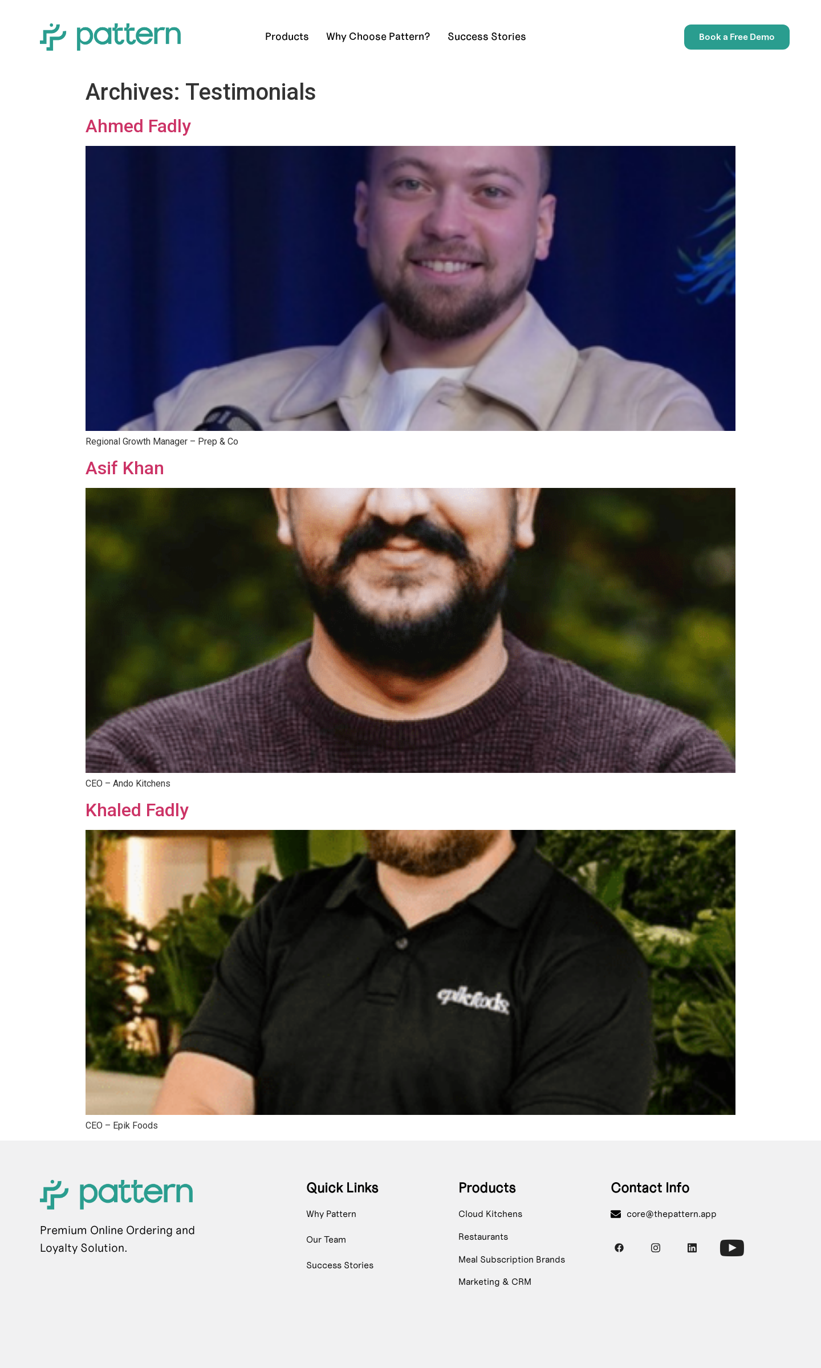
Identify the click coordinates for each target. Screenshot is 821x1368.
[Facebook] (619, 1247)
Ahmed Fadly (138, 126)
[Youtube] (728, 1244)
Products (287, 36)
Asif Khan (125, 468)
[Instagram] (655, 1247)
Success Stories (487, 36)
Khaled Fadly (137, 810)
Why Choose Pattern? (378, 36)
